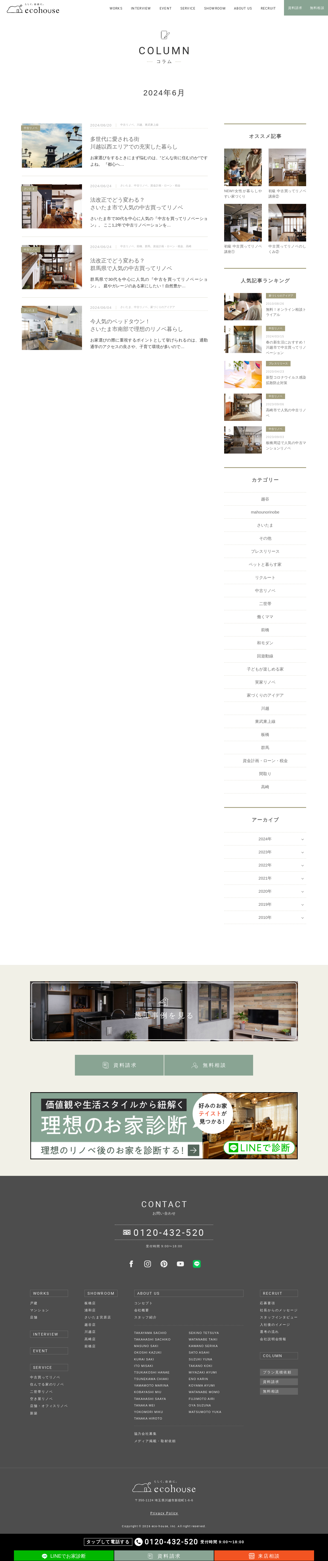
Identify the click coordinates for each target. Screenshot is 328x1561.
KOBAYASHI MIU (148, 1392)
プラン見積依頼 (277, 1372)
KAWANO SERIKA (203, 1346)
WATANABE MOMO (204, 1392)
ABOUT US (148, 1293)
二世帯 (265, 603)
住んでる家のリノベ (47, 1384)
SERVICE (42, 1367)
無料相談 (271, 1391)
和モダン (265, 643)
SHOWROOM (101, 1293)
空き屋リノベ (41, 1399)
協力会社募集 (145, 1434)
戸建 (34, 1303)
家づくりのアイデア (162, 307)
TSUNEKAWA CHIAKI (151, 1379)
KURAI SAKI (144, 1359)
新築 (34, 1413)
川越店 (90, 1332)
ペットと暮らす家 (265, 564)
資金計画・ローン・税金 (165, 185)
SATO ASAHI (199, 1352)
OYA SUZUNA (200, 1405)
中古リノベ (127, 124)
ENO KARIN (198, 1379)
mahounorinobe (265, 512)
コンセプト (143, 1303)
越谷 (265, 499)
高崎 (188, 246)
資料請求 (271, 1382)
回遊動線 (265, 656)
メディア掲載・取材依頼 (155, 1441)
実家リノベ (265, 682)
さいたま (125, 185)
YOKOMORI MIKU (148, 1412)
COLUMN (272, 1355)
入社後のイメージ (275, 1325)
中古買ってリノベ (45, 1377)
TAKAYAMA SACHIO (150, 1332)
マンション (39, 1310)
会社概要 (142, 1310)
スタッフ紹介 (145, 1317)
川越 (139, 124)
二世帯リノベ (41, 1392)
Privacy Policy (164, 1513)
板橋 (265, 734)
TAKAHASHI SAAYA (150, 1398)
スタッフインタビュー (279, 1317)
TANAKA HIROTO (148, 1418)
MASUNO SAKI (146, 1346)
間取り (265, 773)
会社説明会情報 (273, 1339)
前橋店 (90, 1346)
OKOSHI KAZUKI (148, 1352)
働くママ (265, 616)
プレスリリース (278, 363)
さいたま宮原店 (97, 1317)
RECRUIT (273, 1293)
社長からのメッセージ (279, 1310)
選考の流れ (269, 1332)
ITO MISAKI (143, 1365)
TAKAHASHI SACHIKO (152, 1339)
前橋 (139, 246)
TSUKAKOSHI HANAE (152, 1372)
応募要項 (267, 1303)
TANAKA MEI (144, 1405)
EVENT (40, 1350)
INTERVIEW (45, 1334)
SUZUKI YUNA (201, 1359)
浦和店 (90, 1310)
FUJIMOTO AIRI (202, 1398)
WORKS (41, 1293)
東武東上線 (152, 124)
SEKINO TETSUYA (204, 1332)
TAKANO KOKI (201, 1365)
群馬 (147, 246)
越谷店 (90, 1325)
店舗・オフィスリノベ (49, 1406)
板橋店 (90, 1303)
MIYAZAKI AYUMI (203, 1372)
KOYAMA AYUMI (202, 1385)
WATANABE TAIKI (203, 1339)
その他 (265, 538)
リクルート (265, 577)
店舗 (34, 1317)
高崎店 (90, 1339)
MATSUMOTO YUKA (205, 1412)
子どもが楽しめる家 (265, 669)
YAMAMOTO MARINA (151, 1385)
